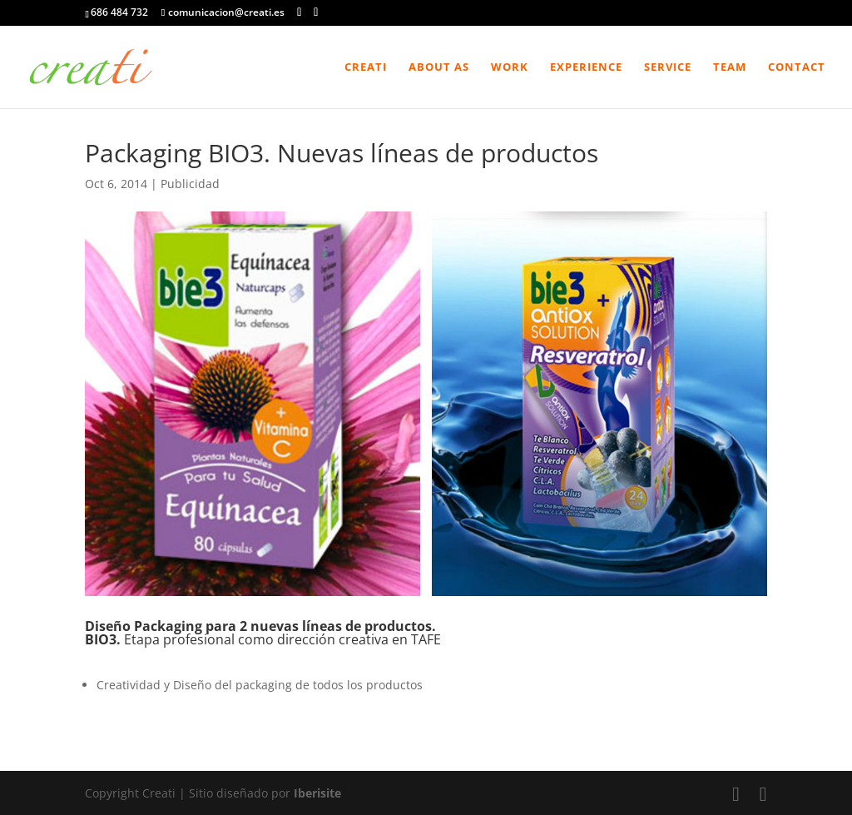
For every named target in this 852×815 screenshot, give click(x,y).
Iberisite (317, 793)
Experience (586, 67)
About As (439, 67)
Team (729, 67)
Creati (365, 67)
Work (509, 67)
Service (667, 67)
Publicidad (190, 183)
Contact (796, 67)
